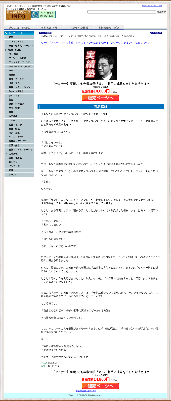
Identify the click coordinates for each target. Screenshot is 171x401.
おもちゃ (13, 162)
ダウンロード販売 (19, 27)
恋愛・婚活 (14, 145)
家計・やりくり (16, 79)
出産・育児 (14, 83)
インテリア (14, 166)
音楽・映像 (14, 129)
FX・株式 (13, 54)
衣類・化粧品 (15, 158)
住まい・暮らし (16, 91)
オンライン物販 (79, 27)
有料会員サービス (109, 27)
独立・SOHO (15, 50)
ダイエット (14, 95)
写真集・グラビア (17, 141)
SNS (11, 70)
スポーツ (13, 120)
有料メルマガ (49, 27)
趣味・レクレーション (19, 87)
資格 (11, 112)
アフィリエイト (16, 41)
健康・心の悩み (16, 104)
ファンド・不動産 (17, 58)
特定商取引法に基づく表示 (152, 5)
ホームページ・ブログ (19, 66)
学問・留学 (14, 108)
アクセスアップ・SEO (20, 62)
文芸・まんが (15, 124)
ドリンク (13, 174)
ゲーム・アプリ (16, 137)
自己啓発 (13, 116)
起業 (11, 37)
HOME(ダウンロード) (51, 36)
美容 (11, 99)
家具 (11, 170)
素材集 (12, 75)
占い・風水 (14, 133)
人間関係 (13, 154)
